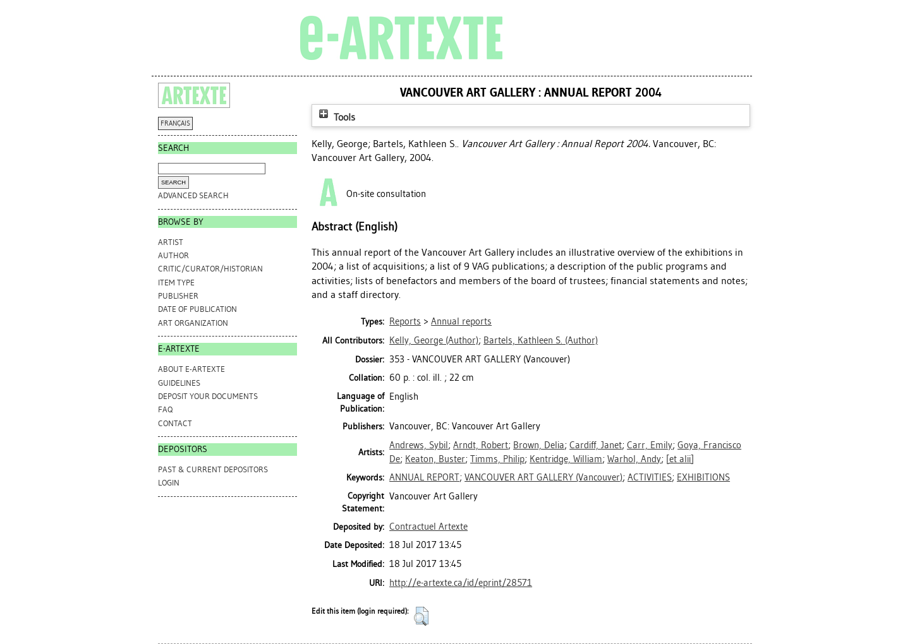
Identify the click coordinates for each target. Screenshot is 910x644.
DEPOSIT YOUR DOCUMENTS (208, 396)
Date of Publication (197, 309)
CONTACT (175, 423)
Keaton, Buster (435, 459)
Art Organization (193, 323)
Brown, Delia (538, 445)
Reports (405, 321)
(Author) (433, 340)
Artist (170, 242)
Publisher (178, 296)
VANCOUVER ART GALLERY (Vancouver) (543, 477)
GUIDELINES (179, 383)
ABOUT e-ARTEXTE (191, 369)
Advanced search (193, 195)
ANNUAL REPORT (424, 477)
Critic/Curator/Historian (210, 268)
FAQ (165, 409)
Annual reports (461, 321)
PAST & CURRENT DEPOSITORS (213, 469)
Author (173, 255)
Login (168, 482)
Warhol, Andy (634, 459)
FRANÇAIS (175, 123)
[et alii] (680, 459)
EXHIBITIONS (703, 477)
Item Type (176, 282)
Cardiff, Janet (595, 445)
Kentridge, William (566, 459)
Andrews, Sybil (418, 445)
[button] (421, 616)
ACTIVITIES (650, 477)
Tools (335, 117)
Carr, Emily (649, 445)
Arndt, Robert (480, 445)
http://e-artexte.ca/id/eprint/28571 (460, 582)
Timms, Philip (497, 459)
